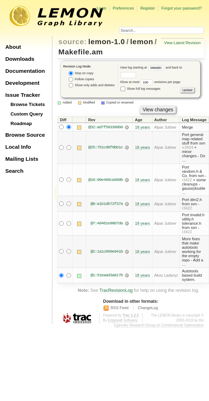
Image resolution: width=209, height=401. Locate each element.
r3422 (187, 180)
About (13, 47)
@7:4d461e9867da (107, 223)
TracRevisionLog (116, 290)
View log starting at (143, 67)
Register (147, 8)
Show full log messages (140, 88)
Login (101, 8)
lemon (141, 41)
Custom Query (27, 114)
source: (72, 41)
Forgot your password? (181, 8)
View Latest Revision (182, 43)
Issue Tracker (22, 95)
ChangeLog (148, 308)
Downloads (19, 59)
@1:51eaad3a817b (107, 275)
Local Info (18, 147)
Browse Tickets (28, 104)
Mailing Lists (21, 159)
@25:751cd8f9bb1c (105, 148)
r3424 (188, 148)
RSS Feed (120, 308)
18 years (142, 127)
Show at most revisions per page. (150, 82)
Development (22, 83)
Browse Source (25, 135)
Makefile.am (80, 52)
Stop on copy (81, 73)
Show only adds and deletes (92, 85)
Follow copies (81, 79)
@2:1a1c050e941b (107, 251)
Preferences (123, 8)
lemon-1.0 (106, 41)
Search (14, 171)
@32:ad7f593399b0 (105, 127)
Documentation (25, 71)
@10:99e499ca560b (105, 180)
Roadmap (21, 123)
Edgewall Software (122, 320)
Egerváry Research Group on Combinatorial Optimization (159, 325)
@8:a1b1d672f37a (107, 204)
